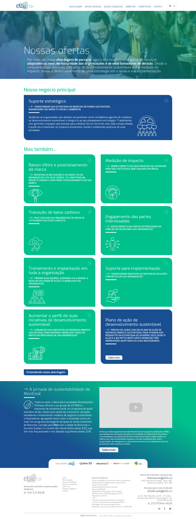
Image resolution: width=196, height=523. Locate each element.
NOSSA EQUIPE (75, 6)
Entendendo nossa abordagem (46, 372)
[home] (25, 5)
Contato (65, 491)
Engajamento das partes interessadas (107, 491)
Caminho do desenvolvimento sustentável (108, 500)
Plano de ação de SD (100, 485)
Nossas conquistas (69, 484)
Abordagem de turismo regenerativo (106, 504)
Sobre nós (130, 6)
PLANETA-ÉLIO (144, 6)
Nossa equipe (67, 480)
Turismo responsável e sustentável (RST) (108, 502)
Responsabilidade (99, 489)
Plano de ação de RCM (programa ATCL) (107, 494)
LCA (93, 498)
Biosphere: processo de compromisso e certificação (112, 507)
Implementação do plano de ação (104, 487)
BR (170, 6)
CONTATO (158, 6)
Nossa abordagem (69, 482)
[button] (93, 5)
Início (64, 478)
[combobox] (172, 6)
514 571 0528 (35, 492)
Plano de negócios (69, 489)
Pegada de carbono (99, 496)
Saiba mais (114, 357)
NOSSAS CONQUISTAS (113, 6)
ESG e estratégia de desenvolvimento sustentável (111, 480)
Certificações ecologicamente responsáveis (109, 483)
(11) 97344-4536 (161, 503)
